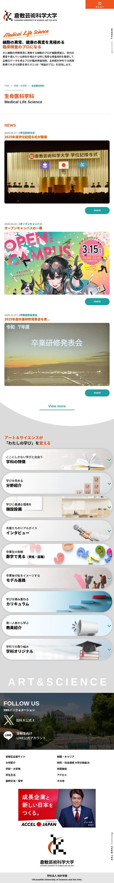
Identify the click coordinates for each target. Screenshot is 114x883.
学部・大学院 (20, 85)
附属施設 (62, 768)
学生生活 (10, 775)
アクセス (62, 775)
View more (57, 406)
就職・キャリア (65, 756)
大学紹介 (10, 762)
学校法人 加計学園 (57, 875)
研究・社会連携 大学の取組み (73, 762)
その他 (60, 781)
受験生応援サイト (15, 756)
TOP (6, 85)
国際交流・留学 (14, 781)
